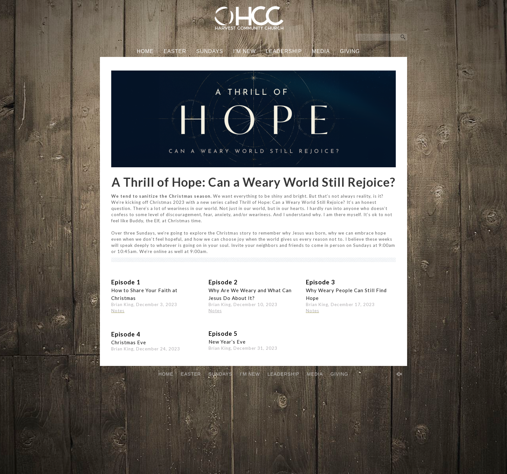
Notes (215, 356)
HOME (145, 51)
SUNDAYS (209, 51)
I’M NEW (244, 51)
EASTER (175, 51)
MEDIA (321, 51)
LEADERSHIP (284, 51)
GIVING (350, 51)
